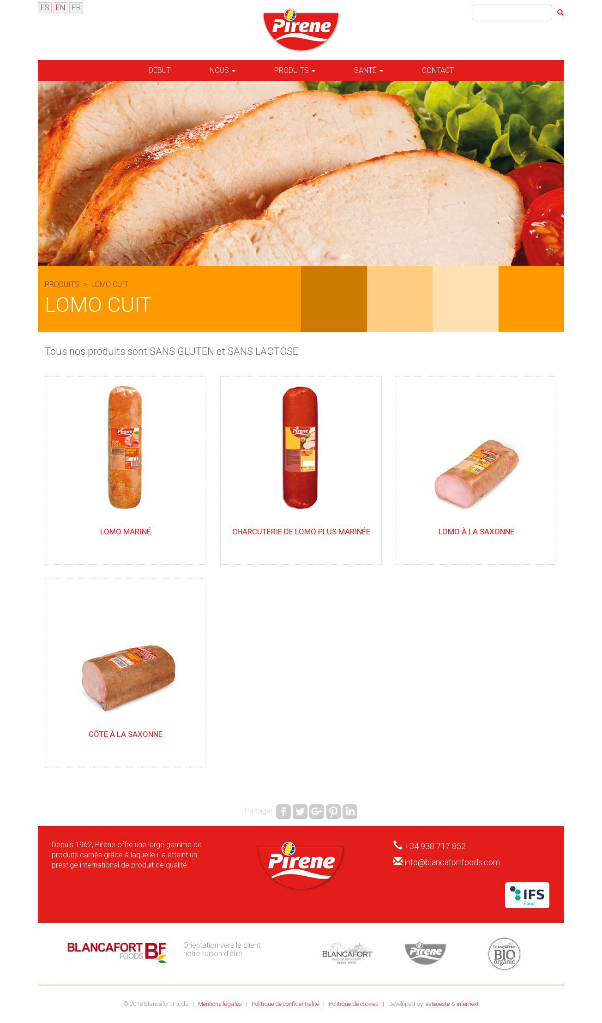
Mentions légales (220, 1003)
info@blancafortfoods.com (452, 862)
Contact (438, 70)
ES (45, 7)
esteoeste (438, 1003)
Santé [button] (368, 70)
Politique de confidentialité (286, 1003)
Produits (63, 284)
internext (468, 1003)
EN (60, 7)
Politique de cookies (354, 1003)
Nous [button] (222, 70)
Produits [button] (294, 70)
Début (160, 70)
